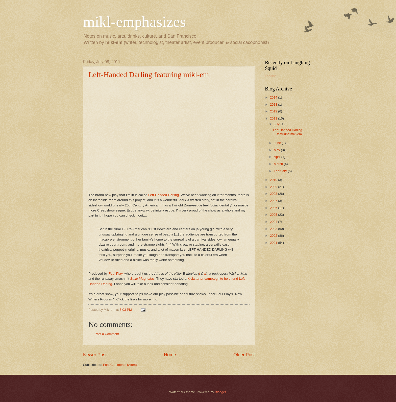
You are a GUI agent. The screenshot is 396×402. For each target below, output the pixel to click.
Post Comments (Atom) (120, 365)
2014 (274, 97)
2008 (274, 194)
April (277, 157)
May (277, 150)
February (281, 171)
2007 (274, 201)
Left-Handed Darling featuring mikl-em (148, 74)
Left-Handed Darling (163, 195)
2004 (274, 222)
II (205, 273)
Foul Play (115, 273)
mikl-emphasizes (134, 21)
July (277, 124)
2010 (274, 180)
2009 (274, 187)
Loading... (272, 76)
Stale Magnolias (142, 278)
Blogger (220, 392)
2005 (274, 215)
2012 (274, 111)
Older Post (244, 354)
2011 (274, 118)
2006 (274, 208)
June (278, 143)
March (279, 164)
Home (170, 354)
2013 (274, 104)
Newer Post (95, 354)
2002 (274, 236)
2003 (274, 229)
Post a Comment (107, 334)
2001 (274, 243)
